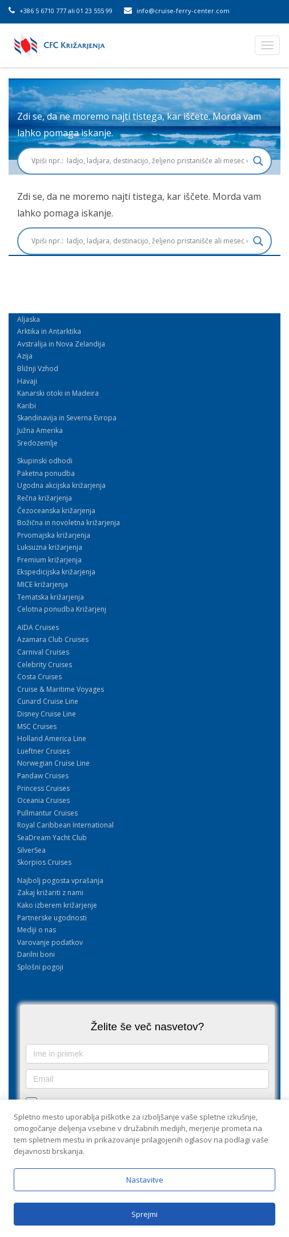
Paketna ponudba (46, 473)
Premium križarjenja (49, 560)
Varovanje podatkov (50, 942)
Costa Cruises (39, 676)
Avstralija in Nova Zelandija (61, 344)
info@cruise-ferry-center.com (177, 10)
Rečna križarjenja (44, 498)
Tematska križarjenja (50, 597)
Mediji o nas (36, 930)
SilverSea (31, 850)
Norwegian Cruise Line (53, 763)
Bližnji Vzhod (37, 368)
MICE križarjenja (42, 584)
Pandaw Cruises (43, 776)
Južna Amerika (40, 430)
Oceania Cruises (43, 800)
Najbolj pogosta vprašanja (60, 880)
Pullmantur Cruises (47, 813)
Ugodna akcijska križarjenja (61, 485)
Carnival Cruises (43, 652)
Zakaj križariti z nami (50, 892)
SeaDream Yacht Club (52, 837)
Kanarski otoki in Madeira (58, 393)
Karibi (26, 406)
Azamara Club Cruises (53, 639)
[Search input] (139, 161)
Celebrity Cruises (44, 664)
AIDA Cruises (38, 627)
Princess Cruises (43, 788)
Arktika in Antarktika (49, 331)
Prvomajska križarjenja (53, 535)
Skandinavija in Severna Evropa (67, 418)
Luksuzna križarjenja (49, 547)
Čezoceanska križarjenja (56, 510)
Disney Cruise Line (46, 714)
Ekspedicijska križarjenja (56, 572)
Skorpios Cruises (44, 862)
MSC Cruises (37, 726)
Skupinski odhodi (45, 461)
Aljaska (28, 319)
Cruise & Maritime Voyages (60, 689)
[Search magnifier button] (258, 161)
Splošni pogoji (40, 967)
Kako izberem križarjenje (57, 905)
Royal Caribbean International (65, 825)
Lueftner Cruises (43, 751)
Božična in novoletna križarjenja (68, 522)
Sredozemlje (37, 443)
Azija (25, 356)
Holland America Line (51, 738)
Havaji (27, 381)
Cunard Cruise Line (47, 701)
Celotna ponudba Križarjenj (61, 609)
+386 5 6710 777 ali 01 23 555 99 (61, 10)
